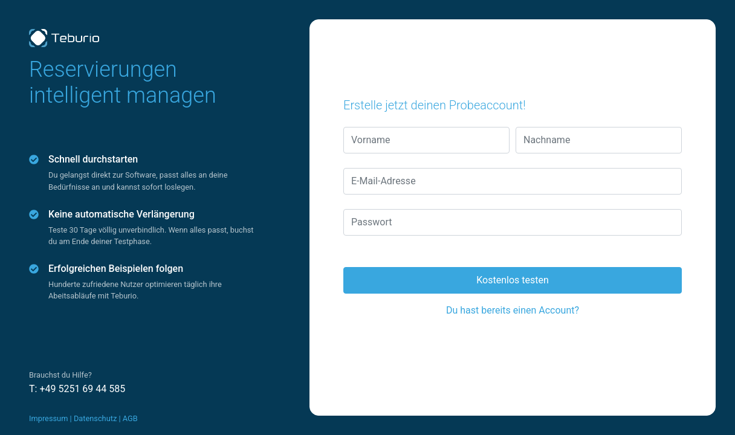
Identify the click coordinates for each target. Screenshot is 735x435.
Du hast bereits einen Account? (512, 310)
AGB (130, 418)
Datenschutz (95, 418)
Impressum (48, 418)
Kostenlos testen (512, 280)
